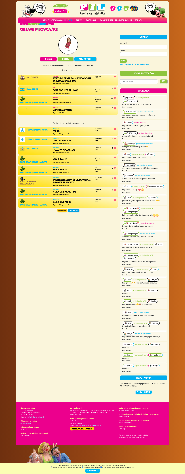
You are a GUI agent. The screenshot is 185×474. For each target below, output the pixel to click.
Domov (46, 20)
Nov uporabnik (126, 64)
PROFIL (65, 59)
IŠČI (164, 81)
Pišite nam (138, 20)
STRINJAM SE (93, 471)
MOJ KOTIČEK (85, 59)
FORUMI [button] (79, 20)
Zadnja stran (73, 210)
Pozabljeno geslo (142, 64)
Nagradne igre (106, 20)
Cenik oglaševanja (82, 429)
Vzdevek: (124, 43)
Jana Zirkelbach (26, 423)
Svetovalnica (56, 20)
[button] (69, 20)
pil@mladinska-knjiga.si (35, 417)
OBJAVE (48, 59)
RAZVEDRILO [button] (91, 20)
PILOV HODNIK (143, 392)
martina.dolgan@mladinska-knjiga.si (88, 425)
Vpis (123, 61)
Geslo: (122, 50)
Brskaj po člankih (123, 20)
